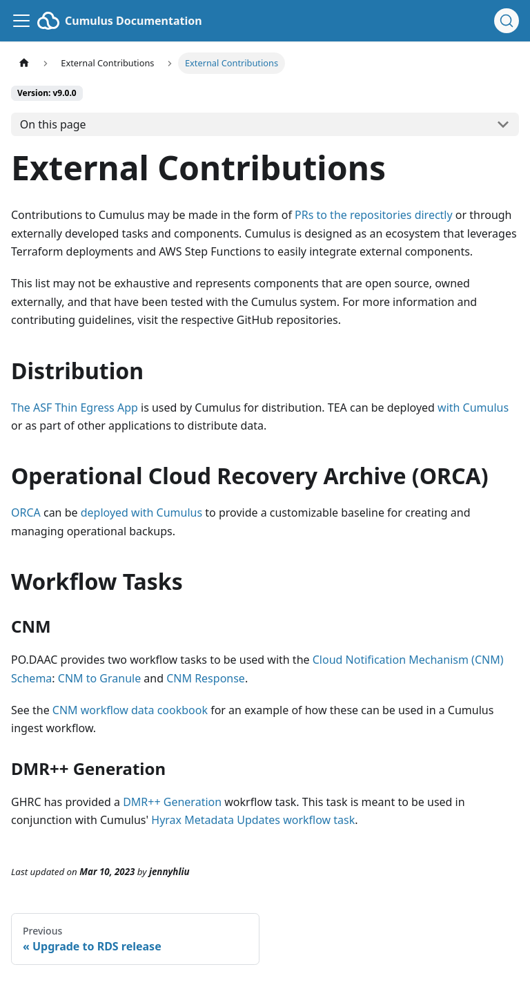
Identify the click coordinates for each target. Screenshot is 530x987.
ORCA (26, 512)
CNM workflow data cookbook (130, 710)
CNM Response (205, 678)
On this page (53, 124)
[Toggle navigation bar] (21, 20)
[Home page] (24, 63)
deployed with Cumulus (141, 512)
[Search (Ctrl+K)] (506, 20)
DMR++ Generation (172, 801)
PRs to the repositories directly (374, 214)
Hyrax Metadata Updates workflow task (253, 819)
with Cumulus (473, 407)
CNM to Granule (99, 678)
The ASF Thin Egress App (74, 407)
